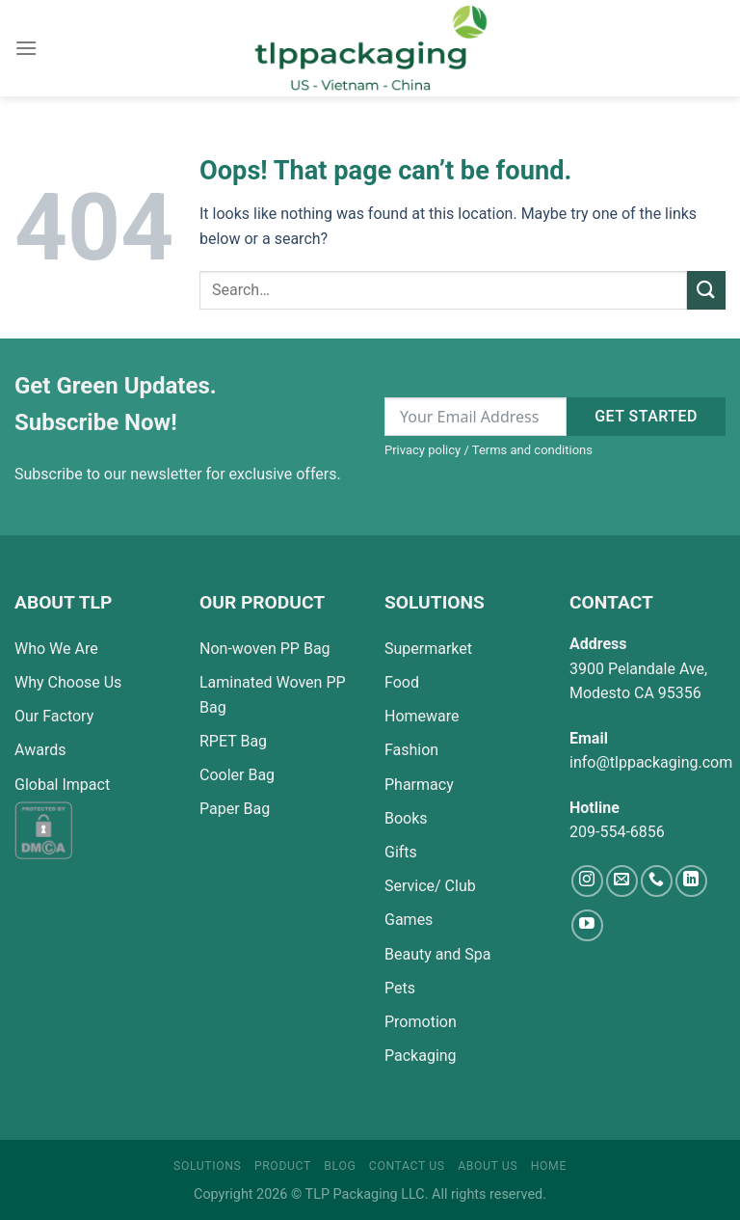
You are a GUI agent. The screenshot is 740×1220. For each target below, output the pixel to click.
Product (282, 1166)
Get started (646, 416)
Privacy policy (422, 450)
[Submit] (706, 290)
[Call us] (657, 881)
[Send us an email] (622, 881)
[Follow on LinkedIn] (691, 881)
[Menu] (26, 47)
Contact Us (407, 1166)
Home (549, 1166)
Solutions (207, 1166)
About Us (487, 1166)
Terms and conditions (532, 450)
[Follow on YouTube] (587, 925)
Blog (340, 1166)
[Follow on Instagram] (587, 881)
